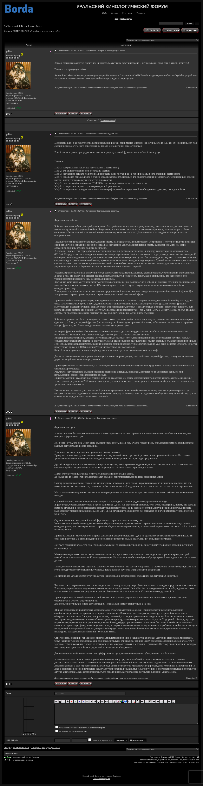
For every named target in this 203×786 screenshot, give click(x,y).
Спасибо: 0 (191, 87)
